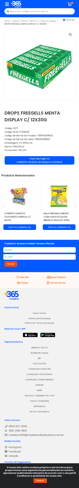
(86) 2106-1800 (16, 430)
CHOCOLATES (39, 363)
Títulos (22, 282)
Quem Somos (39, 313)
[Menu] (7, 4)
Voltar (68, 20)
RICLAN (22, 150)
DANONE (40, 385)
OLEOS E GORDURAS (39, 401)
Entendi (40, 480)
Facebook (13, 451)
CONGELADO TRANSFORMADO (39, 379)
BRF (39, 358)
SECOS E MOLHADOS (39, 411)
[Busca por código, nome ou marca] (42, 11)
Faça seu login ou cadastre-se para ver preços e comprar (39, 160)
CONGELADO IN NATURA (39, 369)
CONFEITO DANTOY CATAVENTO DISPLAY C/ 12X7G (17, 217)
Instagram (13, 447)
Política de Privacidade (39, 318)
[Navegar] (3, 206)
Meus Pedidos (56, 277)
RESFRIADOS (39, 406)
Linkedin (11, 456)
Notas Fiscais (56, 282)
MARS (39, 390)
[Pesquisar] (7, 11)
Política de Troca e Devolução (39, 323)
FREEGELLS (18, 146)
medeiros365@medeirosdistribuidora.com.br (34, 435)
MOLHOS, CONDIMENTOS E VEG (39, 395)
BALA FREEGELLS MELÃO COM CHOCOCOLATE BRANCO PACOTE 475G (57, 217)
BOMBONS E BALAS (39, 353)
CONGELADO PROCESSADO (40, 374)
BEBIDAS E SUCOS (39, 347)
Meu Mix (22, 277)
